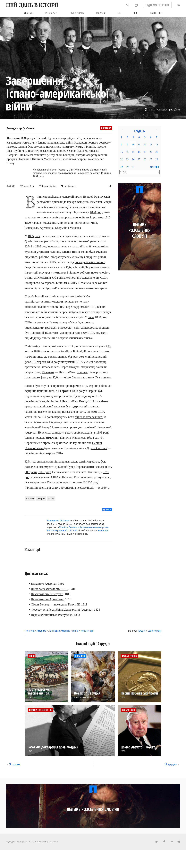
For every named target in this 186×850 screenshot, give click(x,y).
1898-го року (154, 630)
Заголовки (51, 13)
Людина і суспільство (40, 709)
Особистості (128, 709)
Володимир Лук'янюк (21, 128)
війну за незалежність (89, 417)
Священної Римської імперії (93, 201)
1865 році (34, 236)
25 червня (48, 372)
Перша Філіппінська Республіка (51, 615)
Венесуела (31, 228)
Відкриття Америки (44, 583)
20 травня (31, 472)
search (127, 5)
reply (110, 186)
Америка (41, 630)
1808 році (96, 212)
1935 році (92, 482)
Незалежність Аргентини (47, 599)
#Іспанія (30, 498)
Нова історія (87, 630)
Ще (135, 13)
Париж (151, 109)
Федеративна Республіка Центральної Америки (61, 609)
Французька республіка (168, 109)
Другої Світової (97, 448)
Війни (75, 630)
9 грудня (14, 764)
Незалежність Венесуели (47, 594)
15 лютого (51, 332)
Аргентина (47, 228)
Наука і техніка (129, 656)
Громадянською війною (90, 262)
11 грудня (170, 764)
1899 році (102, 432)
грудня (141, 630)
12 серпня (91, 385)
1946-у (105, 487)
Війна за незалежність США (49, 588)
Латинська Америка (59, 630)
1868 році (41, 246)
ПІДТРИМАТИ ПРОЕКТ (157, 5)
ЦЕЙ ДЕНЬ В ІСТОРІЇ (32, 5)
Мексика (75, 228)
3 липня (82, 372)
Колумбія (61, 228)
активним (103, 530)
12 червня (39, 361)
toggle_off (178, 5)
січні (91, 317)
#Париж (41, 498)
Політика (106, 128)
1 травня (104, 351)
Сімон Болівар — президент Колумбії (55, 604)
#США (51, 498)
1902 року (44, 472)
